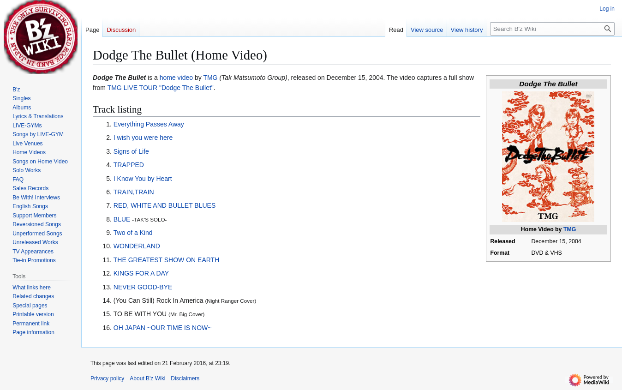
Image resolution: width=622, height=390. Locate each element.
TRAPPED (129, 164)
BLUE (122, 219)
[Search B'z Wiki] (552, 29)
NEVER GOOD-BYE (143, 287)
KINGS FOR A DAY (141, 273)
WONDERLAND (137, 246)
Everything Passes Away (149, 124)
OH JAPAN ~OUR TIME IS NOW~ (163, 327)
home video (176, 77)
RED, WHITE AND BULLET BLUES (164, 205)
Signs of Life (131, 151)
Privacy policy (107, 378)
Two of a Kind (133, 232)
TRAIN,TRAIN (134, 192)
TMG (569, 229)
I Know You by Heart (143, 178)
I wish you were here (143, 137)
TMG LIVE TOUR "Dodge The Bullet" (161, 87)
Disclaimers (185, 378)
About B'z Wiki (147, 378)
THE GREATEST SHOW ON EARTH (166, 260)
